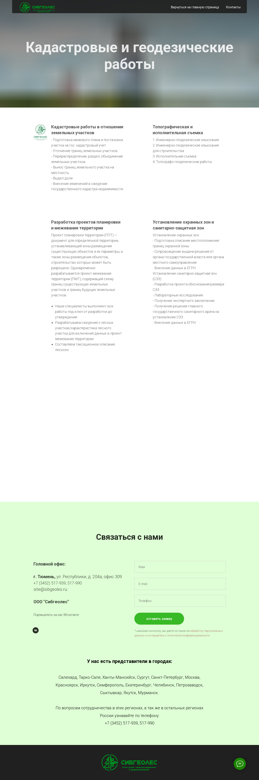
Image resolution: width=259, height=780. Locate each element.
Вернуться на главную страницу (195, 7)
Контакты (233, 7)
